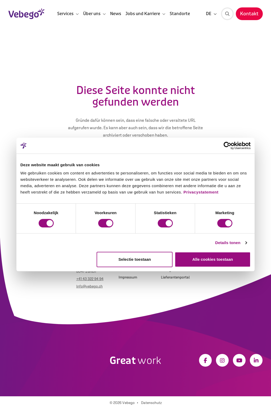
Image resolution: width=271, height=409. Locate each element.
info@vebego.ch (89, 286)
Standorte (180, 13)
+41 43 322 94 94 (89, 279)
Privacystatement (200, 192)
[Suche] (227, 13)
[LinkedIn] (256, 360)
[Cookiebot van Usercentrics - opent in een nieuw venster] (227, 146)
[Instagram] (222, 360)
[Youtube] (239, 360)
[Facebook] (205, 360)
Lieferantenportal (175, 277)
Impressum (128, 277)
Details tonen (227, 242)
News (115, 13)
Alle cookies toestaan (212, 259)
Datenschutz (151, 403)
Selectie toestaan (135, 259)
